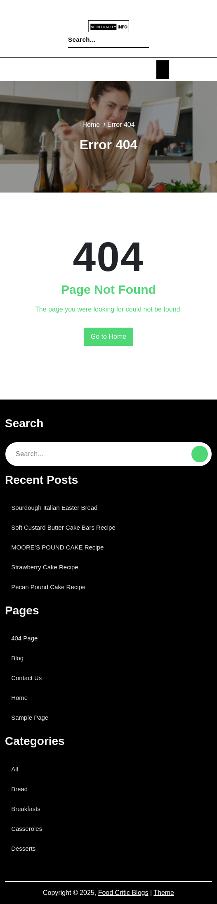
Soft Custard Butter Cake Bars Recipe (66, 527)
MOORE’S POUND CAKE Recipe (57, 547)
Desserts (25, 848)
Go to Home (109, 337)
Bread (21, 789)
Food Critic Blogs (124, 893)
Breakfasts (28, 809)
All (17, 769)
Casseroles (28, 829)
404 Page (26, 638)
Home (90, 125)
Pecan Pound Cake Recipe (50, 587)
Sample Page (32, 717)
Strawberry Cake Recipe (48, 567)
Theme (164, 893)
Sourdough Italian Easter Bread (58, 507)
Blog (19, 658)
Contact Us (28, 678)
